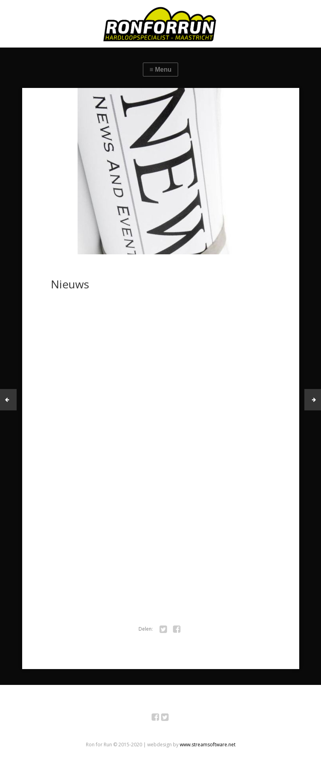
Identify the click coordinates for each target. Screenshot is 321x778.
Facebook (159, 718)
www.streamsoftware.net (208, 744)
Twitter (169, 718)
